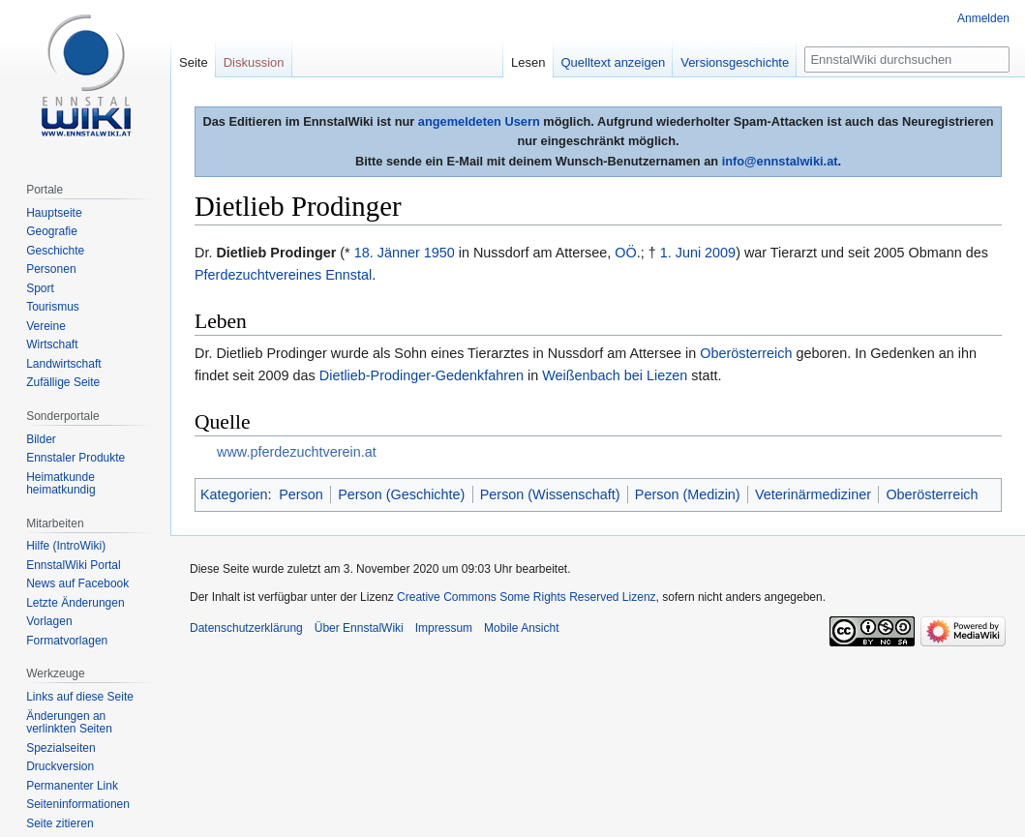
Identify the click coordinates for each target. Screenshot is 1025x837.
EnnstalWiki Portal (73, 565)
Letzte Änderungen (75, 603)
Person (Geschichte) (401, 494)
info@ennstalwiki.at (780, 161)
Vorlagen (49, 621)
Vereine (46, 326)
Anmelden (983, 18)
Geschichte (55, 250)
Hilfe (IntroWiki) (66, 546)
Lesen (528, 62)
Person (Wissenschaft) (550, 494)
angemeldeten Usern (479, 121)
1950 (439, 252)
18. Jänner (387, 252)
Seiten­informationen (78, 804)
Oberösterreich (746, 353)
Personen (50, 269)
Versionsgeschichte (734, 62)
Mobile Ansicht (521, 628)
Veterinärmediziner (813, 494)
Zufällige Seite (63, 382)
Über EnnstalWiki (359, 628)
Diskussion (254, 62)
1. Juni (680, 252)
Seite (193, 62)
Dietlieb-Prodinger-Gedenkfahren (421, 375)
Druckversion (60, 766)
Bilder (41, 439)
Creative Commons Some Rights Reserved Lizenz (526, 597)
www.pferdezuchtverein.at (297, 452)
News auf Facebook (77, 583)
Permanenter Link (72, 785)
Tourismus (52, 307)
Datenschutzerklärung (246, 628)
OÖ (625, 252)
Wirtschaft (51, 344)
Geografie (51, 231)
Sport (40, 288)
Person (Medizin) (687, 494)
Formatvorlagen (66, 640)
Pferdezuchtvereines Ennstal (283, 275)
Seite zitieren (59, 823)
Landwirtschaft (63, 364)
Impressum (443, 628)
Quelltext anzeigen (613, 62)
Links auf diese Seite (80, 696)
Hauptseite (53, 213)
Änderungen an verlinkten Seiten (69, 722)
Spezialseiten (60, 748)
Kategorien (234, 494)
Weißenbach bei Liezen (614, 375)
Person (301, 494)
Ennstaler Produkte (75, 457)
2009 (720, 252)
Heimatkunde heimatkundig (60, 483)
